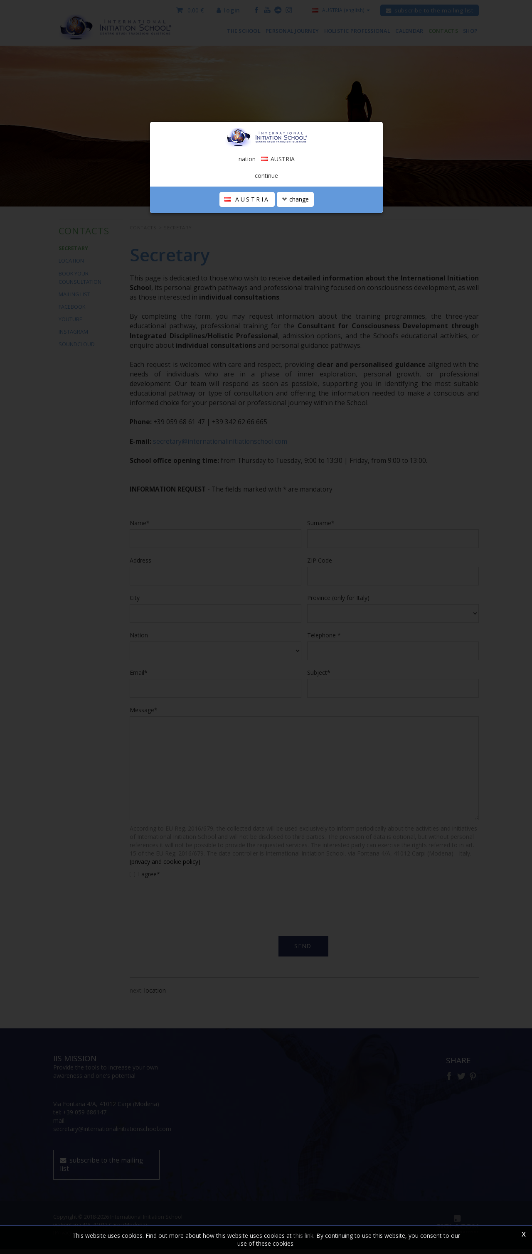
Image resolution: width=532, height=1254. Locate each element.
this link (303, 1235)
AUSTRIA (247, 203)
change (295, 203)
